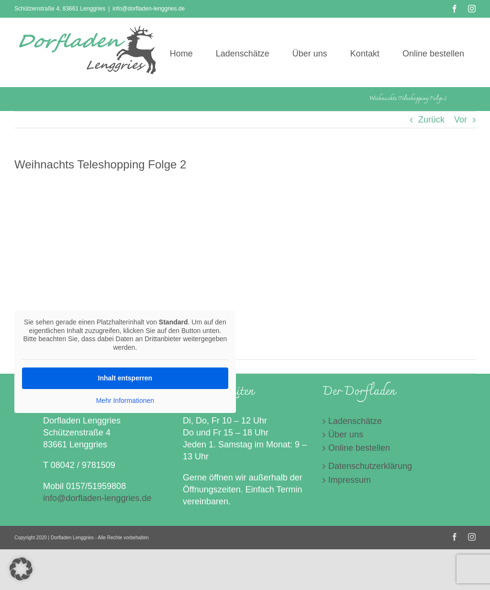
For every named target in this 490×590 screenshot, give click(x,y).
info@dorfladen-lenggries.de (148, 8)
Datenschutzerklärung (370, 466)
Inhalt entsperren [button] (125, 378)
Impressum (349, 480)
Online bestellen (359, 448)
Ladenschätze (355, 421)
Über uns (345, 434)
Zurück (431, 119)
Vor (460, 119)
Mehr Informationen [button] (125, 400)
